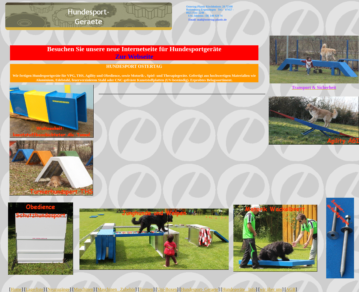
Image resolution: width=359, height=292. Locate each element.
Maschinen (83, 289)
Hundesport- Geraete (199, 289)
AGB (291, 289)
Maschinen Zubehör (116, 289)
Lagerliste (34, 289)
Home (16, 289)
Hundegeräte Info (239, 289)
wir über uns (271, 289)
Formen (146, 289)
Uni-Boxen (167, 289)
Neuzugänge (59, 289)
